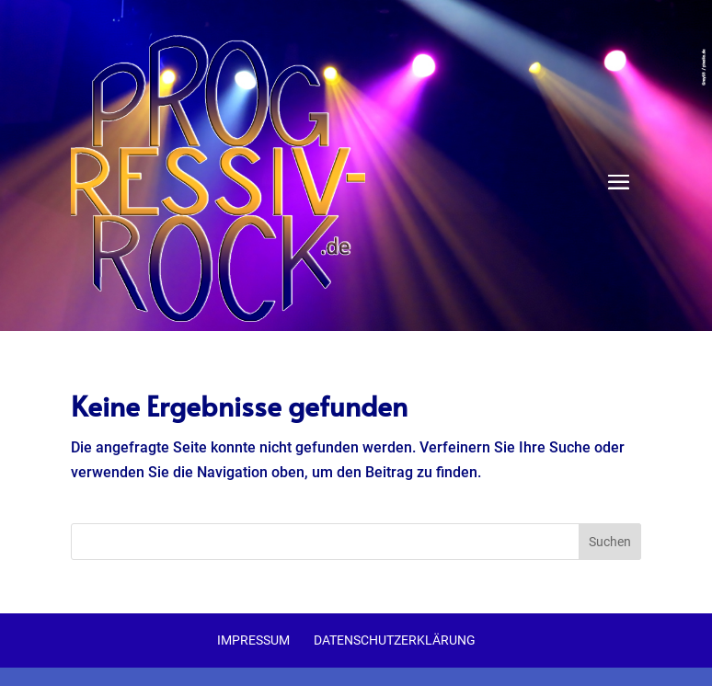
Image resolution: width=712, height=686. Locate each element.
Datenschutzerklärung (395, 640)
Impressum (253, 640)
